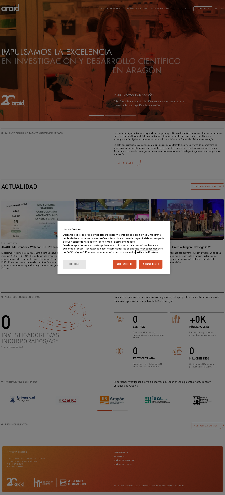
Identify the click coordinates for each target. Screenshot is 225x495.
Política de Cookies (147, 252)
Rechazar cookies (151, 264)
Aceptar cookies (124, 264)
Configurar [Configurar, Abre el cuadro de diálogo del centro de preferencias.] (74, 264)
